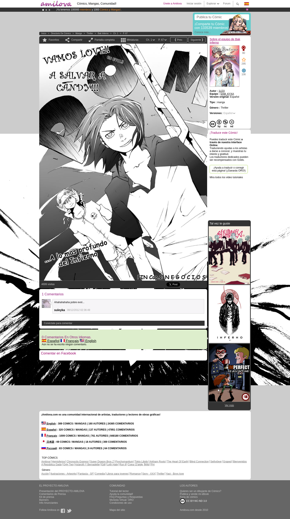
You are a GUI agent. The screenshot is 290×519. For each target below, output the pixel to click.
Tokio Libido (141, 461)
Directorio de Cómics (61, 33)
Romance (135, 473)
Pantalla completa (105, 39)
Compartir (76, 39)
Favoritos (54, 39)
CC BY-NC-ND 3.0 (193, 501)
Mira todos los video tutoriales (226, 177)
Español (50, 341)
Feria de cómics (189, 497)
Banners (44, 499)
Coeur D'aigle (136, 464)
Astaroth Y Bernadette (87, 464)
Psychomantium (124, 461)
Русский (49, 448)
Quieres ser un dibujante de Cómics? (200, 491)
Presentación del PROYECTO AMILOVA (61, 491)
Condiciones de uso (121, 502)
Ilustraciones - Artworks (63, 473)
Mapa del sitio (117, 510)
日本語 (47, 441)
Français (69, 341)
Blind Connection (199, 461)
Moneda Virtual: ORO (122, 499)
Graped (227, 461)
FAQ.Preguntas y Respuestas (126, 497)
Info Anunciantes (48, 502)
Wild (146, 464)
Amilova (45, 461)
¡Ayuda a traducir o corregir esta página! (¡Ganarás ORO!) (229, 169)
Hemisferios (58, 461)
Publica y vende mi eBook (194, 494)
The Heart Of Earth (177, 461)
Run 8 (122, 464)
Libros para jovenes (117, 473)
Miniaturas (132, 39)
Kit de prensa (46, 497)
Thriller (90, 33)
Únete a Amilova (172, 3)
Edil (103, 464)
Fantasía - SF (85, 473)
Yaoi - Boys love (175, 473)
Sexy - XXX (148, 473)
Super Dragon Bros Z (102, 461)
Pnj (152, 464)
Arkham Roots (157, 461)
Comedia (100, 473)
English (88, 341)
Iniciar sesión (194, 3)
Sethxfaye (215, 461)
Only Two (68, 464)
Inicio (43, 33)
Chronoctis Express (78, 461)
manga (79, 33)
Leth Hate (112, 464)
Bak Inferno (103, 33)
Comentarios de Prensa (52, 494)
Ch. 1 (115, 33)
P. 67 (125, 33)
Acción (45, 473)
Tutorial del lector (119, 491)
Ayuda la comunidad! (121, 494)
